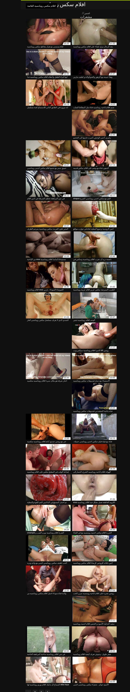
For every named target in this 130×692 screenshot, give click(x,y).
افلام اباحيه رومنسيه (92, 656)
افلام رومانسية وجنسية (81, 667)
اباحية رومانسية (64, 653)
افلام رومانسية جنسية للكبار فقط (107, 664)
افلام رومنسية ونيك (44, 673)
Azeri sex (61, 684)
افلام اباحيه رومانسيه (109, 656)
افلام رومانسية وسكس (63, 667)
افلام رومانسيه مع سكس (111, 673)
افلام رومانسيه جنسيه (112, 670)
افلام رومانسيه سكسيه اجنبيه (57, 670)
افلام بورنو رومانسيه (60, 659)
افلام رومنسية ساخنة (78, 673)
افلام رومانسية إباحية (81, 662)
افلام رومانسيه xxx (46, 667)
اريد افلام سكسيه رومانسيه (24, 653)
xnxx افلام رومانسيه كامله (81, 653)
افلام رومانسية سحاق (68, 664)
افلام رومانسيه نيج (94, 673)
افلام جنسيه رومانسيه (25, 659)
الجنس (66, 13)
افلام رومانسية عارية (17, 664)
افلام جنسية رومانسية (42, 659)
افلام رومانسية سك (51, 664)
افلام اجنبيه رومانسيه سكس (79, 659)
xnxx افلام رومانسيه (100, 653)
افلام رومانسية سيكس (34, 664)
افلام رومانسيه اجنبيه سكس (27, 667)
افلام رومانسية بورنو (24, 662)
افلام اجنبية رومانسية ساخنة (26, 656)
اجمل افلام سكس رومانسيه (46, 653)
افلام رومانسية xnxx (97, 662)
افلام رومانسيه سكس (77, 670)
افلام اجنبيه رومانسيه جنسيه (101, 659)
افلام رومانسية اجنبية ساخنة (44, 662)
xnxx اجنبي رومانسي (117, 653)
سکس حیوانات (70, 684)
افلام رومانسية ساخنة (85, 664)
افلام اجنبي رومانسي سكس (72, 656)
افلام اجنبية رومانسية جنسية (49, 656)
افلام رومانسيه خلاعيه (95, 670)
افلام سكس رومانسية (48, 684)
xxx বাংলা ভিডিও (83, 684)
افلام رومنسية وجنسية (60, 673)
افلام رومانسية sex (113, 662)
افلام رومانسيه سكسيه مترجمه (33, 670)
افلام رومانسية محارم (99, 667)
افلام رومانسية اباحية (64, 662)
